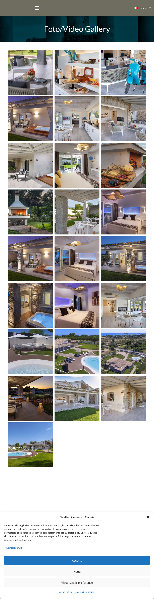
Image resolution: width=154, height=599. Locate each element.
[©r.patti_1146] (77, 165)
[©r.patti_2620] (77, 258)
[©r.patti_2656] (30, 491)
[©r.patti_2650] (123, 444)
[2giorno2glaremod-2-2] (30, 72)
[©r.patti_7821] (123, 165)
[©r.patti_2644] (30, 305)
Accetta (77, 560)
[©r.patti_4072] (77, 305)
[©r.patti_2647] (77, 444)
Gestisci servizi (14, 547)
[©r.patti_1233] (30, 258)
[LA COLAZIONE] (77, 72)
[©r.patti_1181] (30, 444)
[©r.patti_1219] (123, 211)
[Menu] (37, 8)
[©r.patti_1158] (30, 165)
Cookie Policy (65, 591)
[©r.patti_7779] (77, 491)
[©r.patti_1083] (123, 118)
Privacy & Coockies (84, 591)
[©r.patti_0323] (30, 351)
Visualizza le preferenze (77, 582)
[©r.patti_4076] (30, 398)
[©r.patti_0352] (123, 351)
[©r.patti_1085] (77, 398)
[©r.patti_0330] (77, 351)
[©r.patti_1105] (123, 398)
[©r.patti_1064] (77, 118)
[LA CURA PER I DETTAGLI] (123, 72)
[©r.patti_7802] (30, 211)
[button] (148, 517)
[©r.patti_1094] (77, 211)
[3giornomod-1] (30, 118)
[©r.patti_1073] (123, 305)
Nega (77, 571)
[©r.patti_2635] (123, 258)
